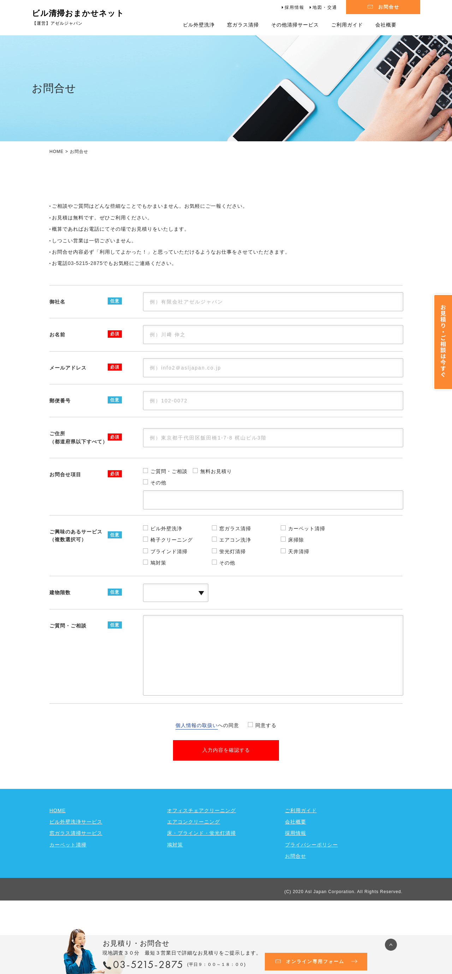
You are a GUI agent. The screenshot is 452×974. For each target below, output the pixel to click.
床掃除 (296, 575)
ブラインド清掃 (169, 586)
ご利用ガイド (347, 25)
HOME (56, 151)
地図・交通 (325, 7)
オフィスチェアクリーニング (201, 845)
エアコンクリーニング (193, 857)
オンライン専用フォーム (315, 961)
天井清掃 (298, 586)
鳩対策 (158, 598)
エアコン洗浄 (235, 575)
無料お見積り (216, 506)
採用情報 (294, 7)
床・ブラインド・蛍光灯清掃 (201, 868)
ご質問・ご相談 (169, 506)
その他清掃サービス (295, 25)
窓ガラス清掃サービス (75, 868)
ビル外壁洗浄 (199, 25)
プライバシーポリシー (311, 879)
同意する (265, 760)
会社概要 (386, 25)
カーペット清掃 (306, 563)
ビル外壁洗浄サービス (75, 857)
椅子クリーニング (171, 575)
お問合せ (388, 7)
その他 (158, 517)
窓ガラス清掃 (243, 25)
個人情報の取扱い (197, 760)
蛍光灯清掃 (232, 586)
